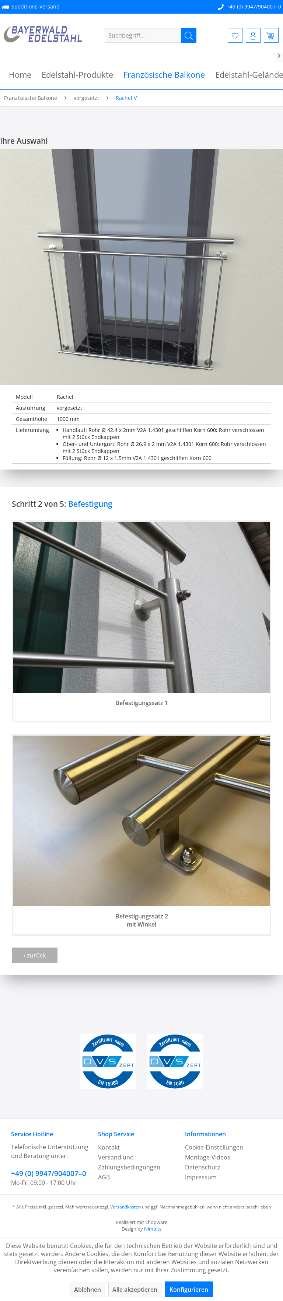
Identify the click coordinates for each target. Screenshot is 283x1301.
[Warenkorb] (271, 35)
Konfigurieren (189, 1290)
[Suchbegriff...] (151, 35)
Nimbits (152, 1228)
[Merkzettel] (235, 35)
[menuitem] (151, 35)
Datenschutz (202, 1167)
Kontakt (109, 1147)
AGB (104, 1177)
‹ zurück (35, 955)
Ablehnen (87, 1290)
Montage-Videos (207, 1157)
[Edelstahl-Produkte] (77, 74)
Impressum (201, 1177)
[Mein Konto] (253, 35)
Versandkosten (125, 1207)
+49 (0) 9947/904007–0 (254, 6)
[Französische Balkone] (164, 74)
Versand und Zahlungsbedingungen (129, 1162)
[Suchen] (188, 35)
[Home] (20, 74)
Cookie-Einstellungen (214, 1147)
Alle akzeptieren (134, 1290)
